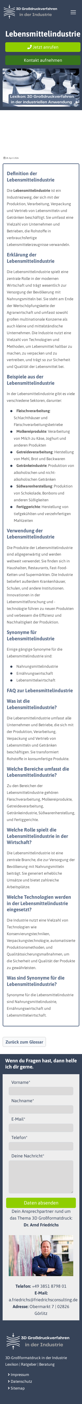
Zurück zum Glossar (24, 1041)
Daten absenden (41, 1203)
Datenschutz (20, 1381)
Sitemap (16, 1388)
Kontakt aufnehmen (43, 60)
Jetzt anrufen (42, 46)
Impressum (18, 1374)
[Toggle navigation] (73, 12)
